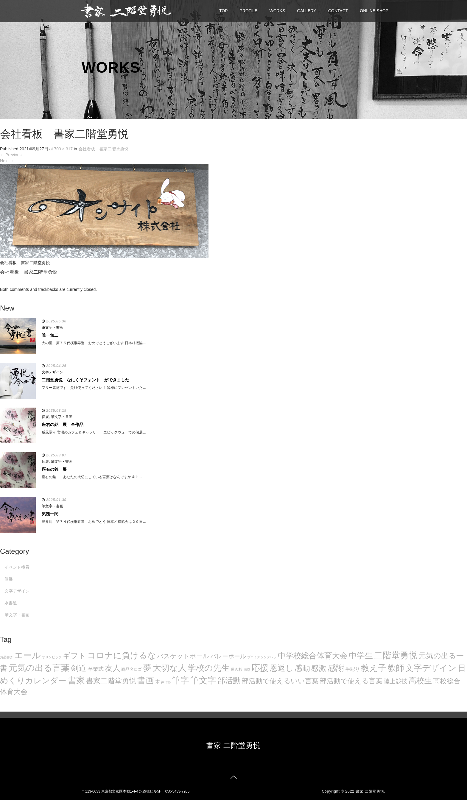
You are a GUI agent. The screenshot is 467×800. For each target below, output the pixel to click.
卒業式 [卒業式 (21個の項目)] (96, 669)
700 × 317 (63, 148)
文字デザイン (52, 372)
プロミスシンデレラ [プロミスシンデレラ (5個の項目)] (262, 657)
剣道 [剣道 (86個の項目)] (78, 668)
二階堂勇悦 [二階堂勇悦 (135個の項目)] (395, 655)
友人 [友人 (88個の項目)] (112, 668)
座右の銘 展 (54, 469)
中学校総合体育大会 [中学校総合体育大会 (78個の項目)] (313, 655)
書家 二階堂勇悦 (233, 745)
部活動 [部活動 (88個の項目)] (229, 680)
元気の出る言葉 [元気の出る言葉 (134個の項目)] (39, 668)
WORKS (277, 10)
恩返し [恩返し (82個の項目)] (281, 668)
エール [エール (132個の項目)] (27, 655)
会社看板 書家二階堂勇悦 (103, 148)
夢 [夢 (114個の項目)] (147, 668)
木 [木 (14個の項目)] (157, 681)
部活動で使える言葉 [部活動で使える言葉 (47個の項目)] (351, 681)
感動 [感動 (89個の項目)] (302, 668)
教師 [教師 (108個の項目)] (395, 668)
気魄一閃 (50, 513)
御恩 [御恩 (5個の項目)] (247, 669)
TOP (223, 10)
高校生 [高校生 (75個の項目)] (420, 680)
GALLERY (306, 10)
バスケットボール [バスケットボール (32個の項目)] (183, 656)
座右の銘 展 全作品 (62, 424)
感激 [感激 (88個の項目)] (318, 668)
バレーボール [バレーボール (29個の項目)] (228, 656)
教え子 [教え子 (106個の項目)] (373, 668)
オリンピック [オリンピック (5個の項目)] (52, 657)
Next (7, 160)
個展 (45, 417)
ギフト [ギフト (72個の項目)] (74, 655)
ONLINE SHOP (374, 10)
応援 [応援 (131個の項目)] (260, 668)
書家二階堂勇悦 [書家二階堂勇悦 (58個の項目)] (111, 681)
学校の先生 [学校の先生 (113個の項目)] (209, 668)
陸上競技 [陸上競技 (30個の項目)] (395, 681)
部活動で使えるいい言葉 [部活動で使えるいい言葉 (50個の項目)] (280, 681)
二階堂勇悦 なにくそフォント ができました (85, 380)
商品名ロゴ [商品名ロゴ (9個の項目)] (131, 669)
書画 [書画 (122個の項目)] (145, 680)
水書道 (10, 603)
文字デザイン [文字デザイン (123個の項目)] (431, 668)
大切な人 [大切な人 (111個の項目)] (169, 668)
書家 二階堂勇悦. (370, 791)
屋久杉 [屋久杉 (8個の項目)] (236, 669)
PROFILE (249, 10)
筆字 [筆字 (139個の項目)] (180, 680)
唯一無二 (50, 335)
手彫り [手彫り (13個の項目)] (352, 669)
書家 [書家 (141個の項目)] (76, 680)
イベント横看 (16, 567)
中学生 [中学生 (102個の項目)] (361, 655)
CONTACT (338, 10)
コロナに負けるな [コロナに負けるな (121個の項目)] (121, 655)
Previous (10, 154)
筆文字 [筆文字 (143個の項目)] (203, 680)
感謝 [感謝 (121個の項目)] (336, 668)
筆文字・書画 (52, 327)
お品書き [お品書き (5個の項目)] (6, 657)
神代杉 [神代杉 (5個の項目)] (166, 682)
